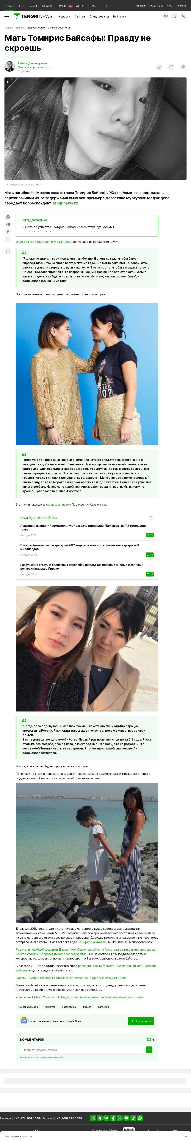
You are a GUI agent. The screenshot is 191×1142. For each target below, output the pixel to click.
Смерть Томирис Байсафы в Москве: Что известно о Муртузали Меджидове (71, 978)
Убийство (50, 1007)
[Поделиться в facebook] (7, 232)
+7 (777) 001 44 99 (28, 1118)
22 (150, 554)
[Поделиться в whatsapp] (7, 217)
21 (150, 535)
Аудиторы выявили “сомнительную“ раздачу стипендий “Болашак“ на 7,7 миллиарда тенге (83, 527)
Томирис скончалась (92, 942)
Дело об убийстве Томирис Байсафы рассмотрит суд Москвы (69, 227)
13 (150, 574)
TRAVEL (94, 6)
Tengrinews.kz (65, 203)
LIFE (20, 6)
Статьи (80, 16)
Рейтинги (119, 16)
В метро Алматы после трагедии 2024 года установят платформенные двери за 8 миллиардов (79, 547)
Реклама (182, 5)
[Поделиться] (183, 67)
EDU (107, 6)
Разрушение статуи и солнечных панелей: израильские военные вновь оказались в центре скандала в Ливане (81, 566)
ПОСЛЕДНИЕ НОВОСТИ (18, 1136)
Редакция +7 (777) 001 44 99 (153, 5)
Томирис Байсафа (28, 1007)
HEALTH (47, 6)
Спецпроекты (99, 16)
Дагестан (103, 1007)
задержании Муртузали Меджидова (45, 242)
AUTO (80, 6)
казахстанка (69, 1007)
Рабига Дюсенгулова (32, 63)
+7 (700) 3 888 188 (69, 1118)
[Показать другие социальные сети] (7, 239)
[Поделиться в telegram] (7, 224)
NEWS (8, 6)
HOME (62, 6)
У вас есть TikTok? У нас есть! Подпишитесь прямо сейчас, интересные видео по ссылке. (80, 997)
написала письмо (58, 504)
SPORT (32, 6)
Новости (64, 16)
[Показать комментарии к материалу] (7, 251)
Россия (87, 1007)
